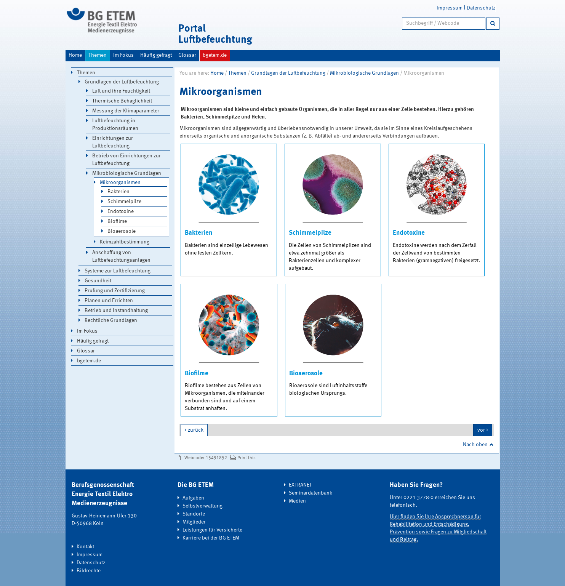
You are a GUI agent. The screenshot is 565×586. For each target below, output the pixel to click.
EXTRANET (300, 485)
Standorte (193, 514)
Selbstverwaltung (202, 506)
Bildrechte (89, 570)
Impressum (450, 8)
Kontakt (85, 546)
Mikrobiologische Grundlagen (364, 73)
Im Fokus (123, 55)
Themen (97, 55)
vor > (482, 430)
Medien (297, 501)
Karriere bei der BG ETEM (210, 538)
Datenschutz (481, 8)
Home (75, 55)
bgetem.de (215, 55)
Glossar (187, 55)
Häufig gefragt (156, 55)
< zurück (194, 430)
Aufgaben (193, 498)
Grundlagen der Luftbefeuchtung (288, 73)
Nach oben (475, 444)
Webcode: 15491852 (205, 458)
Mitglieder (194, 522)
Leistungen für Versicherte (212, 530)
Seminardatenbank (310, 493)
